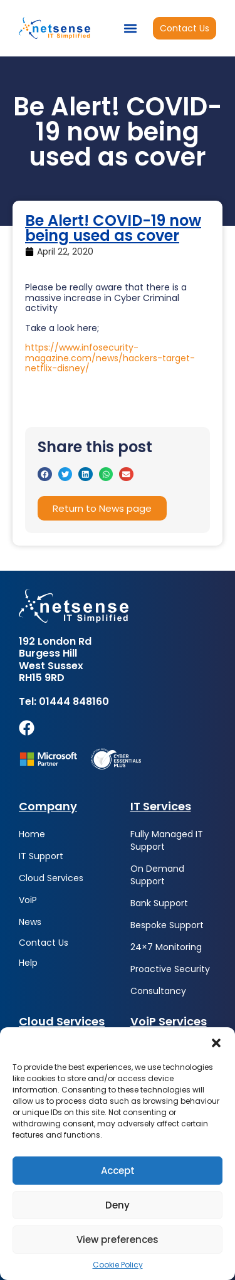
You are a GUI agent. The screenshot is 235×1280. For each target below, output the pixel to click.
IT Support (41, 856)
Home (32, 834)
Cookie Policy (118, 1265)
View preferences (117, 1239)
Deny (117, 1205)
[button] (216, 1043)
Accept (118, 1170)
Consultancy (158, 991)
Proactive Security (170, 969)
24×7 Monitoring (166, 947)
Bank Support (159, 903)
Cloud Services (51, 878)
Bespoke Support (167, 925)
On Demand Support (157, 874)
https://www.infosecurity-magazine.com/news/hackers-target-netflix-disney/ (110, 358)
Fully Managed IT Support (166, 840)
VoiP (28, 900)
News (30, 922)
